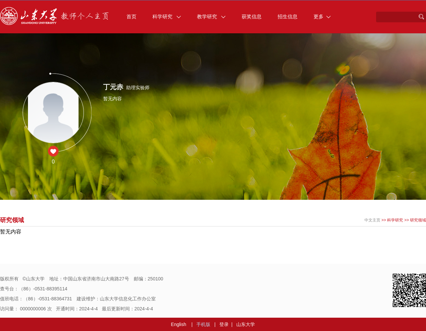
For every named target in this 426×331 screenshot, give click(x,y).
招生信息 (288, 16)
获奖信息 (252, 16)
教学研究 (211, 16)
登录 (224, 324)
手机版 (203, 324)
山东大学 (245, 324)
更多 (322, 16)
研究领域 (418, 220)
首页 (131, 16)
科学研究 (166, 16)
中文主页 (372, 220)
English (178, 324)
